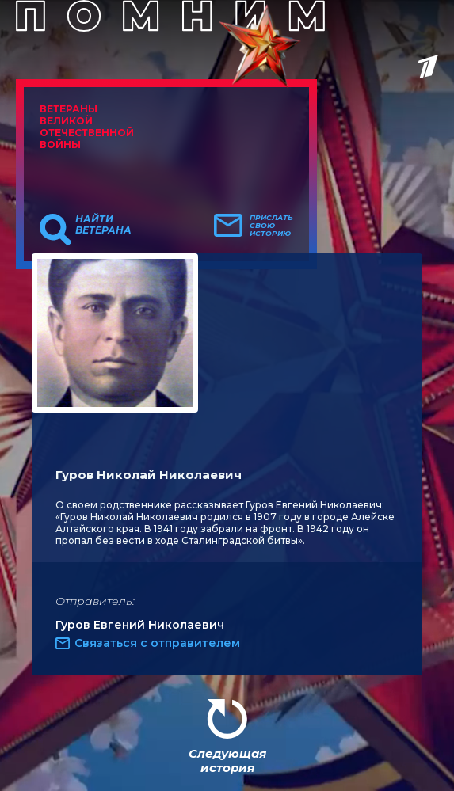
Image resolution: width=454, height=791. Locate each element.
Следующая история (227, 760)
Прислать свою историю (271, 226)
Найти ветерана (103, 225)
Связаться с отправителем (157, 643)
